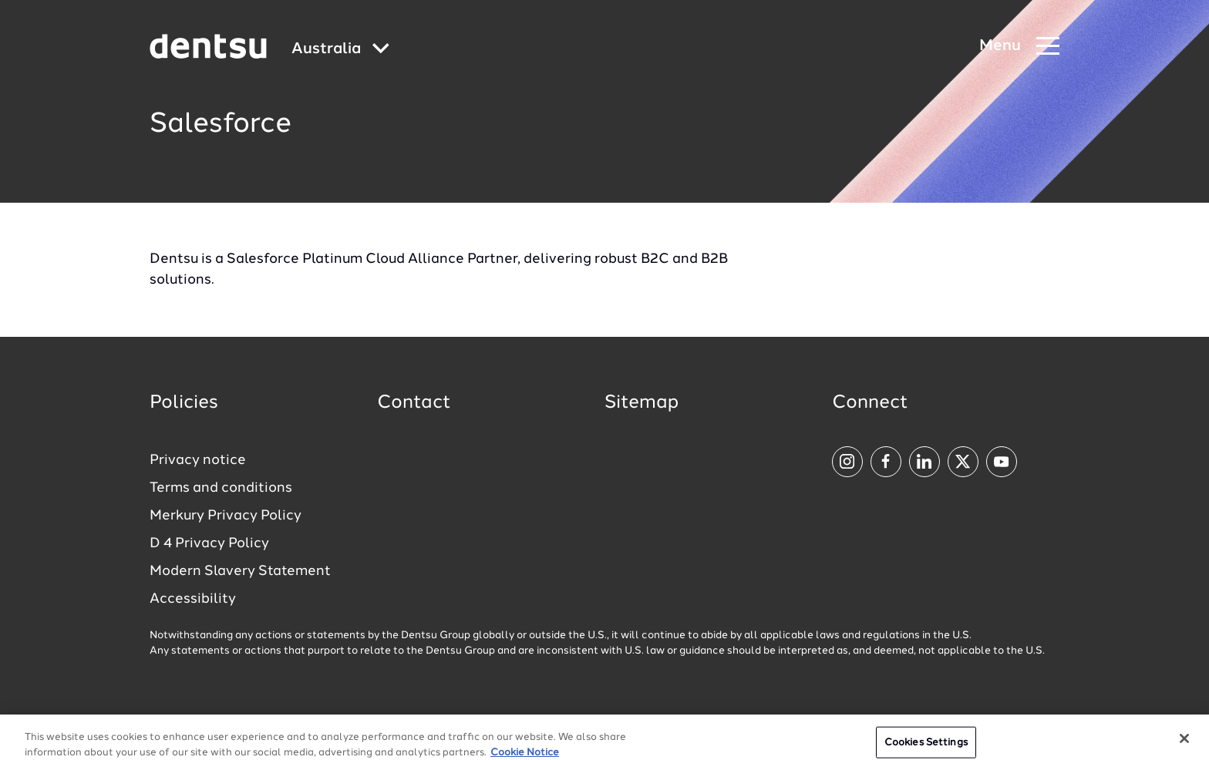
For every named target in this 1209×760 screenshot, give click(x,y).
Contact (414, 403)
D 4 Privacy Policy (209, 543)
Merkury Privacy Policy (225, 516)
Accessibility (193, 599)
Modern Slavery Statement (240, 571)
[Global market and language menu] (340, 50)
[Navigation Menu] (1019, 46)
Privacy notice (198, 460)
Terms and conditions (221, 488)
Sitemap (641, 403)
